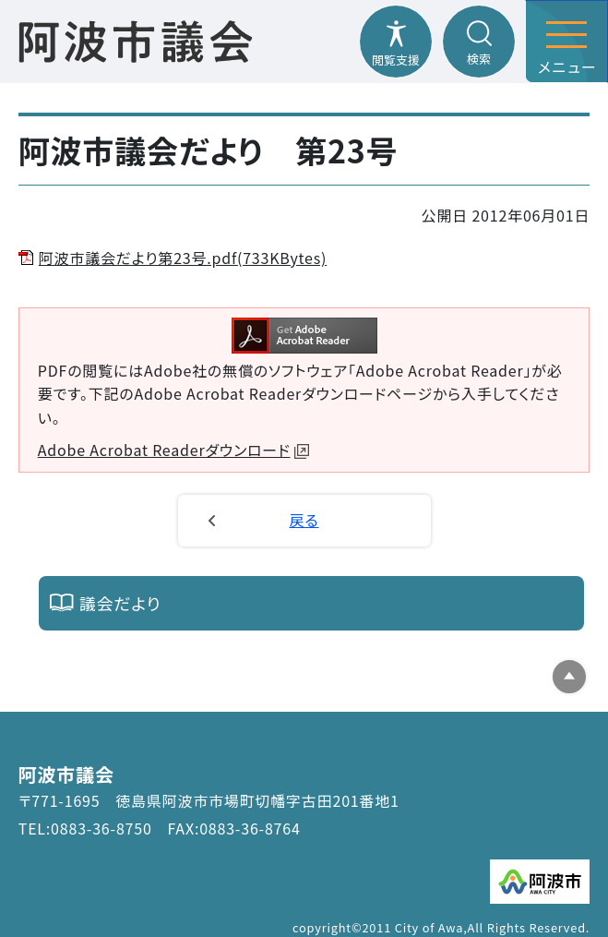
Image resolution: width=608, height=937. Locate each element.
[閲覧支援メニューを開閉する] (396, 41)
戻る (304, 520)
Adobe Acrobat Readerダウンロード (173, 449)
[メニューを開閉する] (566, 41)
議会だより (120, 603)
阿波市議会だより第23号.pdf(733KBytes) (183, 257)
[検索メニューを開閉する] (479, 41)
